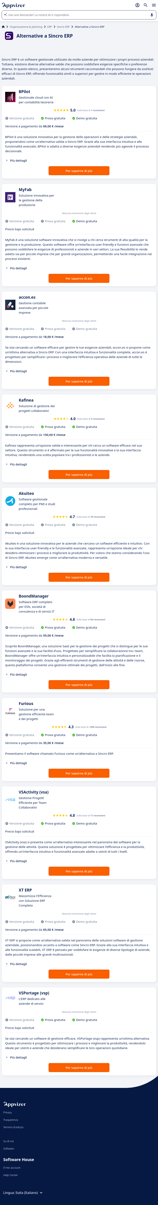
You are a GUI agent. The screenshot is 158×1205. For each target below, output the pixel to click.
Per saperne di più (79, 171)
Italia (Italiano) (30, 1192)
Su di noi (8, 1141)
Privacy (7, 1112)
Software (8, 1148)
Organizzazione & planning (26, 27)
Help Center (10, 1175)
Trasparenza (10, 1120)
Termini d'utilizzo (13, 1127)
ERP (49, 27)
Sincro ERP (63, 27)
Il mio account (11, 1167)
